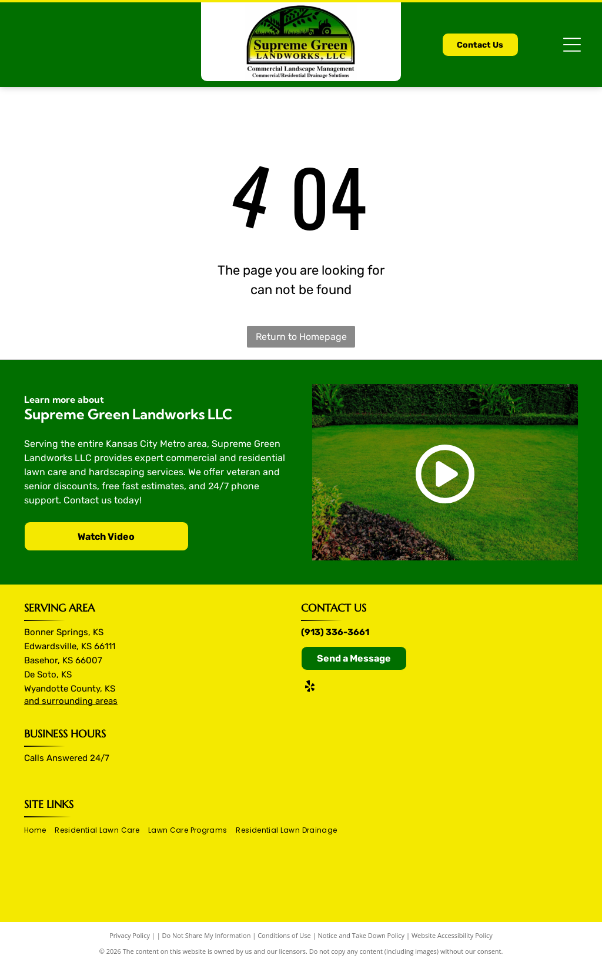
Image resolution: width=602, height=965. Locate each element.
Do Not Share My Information (206, 935)
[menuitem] (39, 830)
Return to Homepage (301, 336)
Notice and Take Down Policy (361, 935)
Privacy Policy (129, 935)
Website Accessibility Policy (452, 935)
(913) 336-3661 (335, 632)
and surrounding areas (71, 701)
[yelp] (310, 687)
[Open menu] (572, 45)
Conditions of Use (284, 935)
